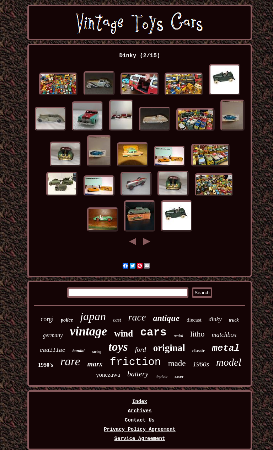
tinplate (161, 376)
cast (117, 320)
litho (197, 333)
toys (118, 346)
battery (137, 374)
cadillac (52, 351)
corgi (47, 319)
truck (234, 320)
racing (96, 352)
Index (139, 401)
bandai (79, 350)
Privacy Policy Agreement (140, 429)
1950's (45, 365)
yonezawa (108, 374)
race (137, 317)
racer (179, 376)
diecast (194, 320)
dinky (215, 319)
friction (135, 362)
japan (93, 316)
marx (94, 364)
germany (53, 335)
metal (226, 348)
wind (123, 333)
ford (140, 349)
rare (70, 361)
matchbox (224, 334)
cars (153, 332)
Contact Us (140, 420)
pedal (178, 335)
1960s (201, 364)
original (169, 348)
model (228, 362)
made (177, 363)
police (67, 320)
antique (166, 318)
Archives (139, 411)
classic (198, 350)
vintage (88, 331)
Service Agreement (139, 438)
